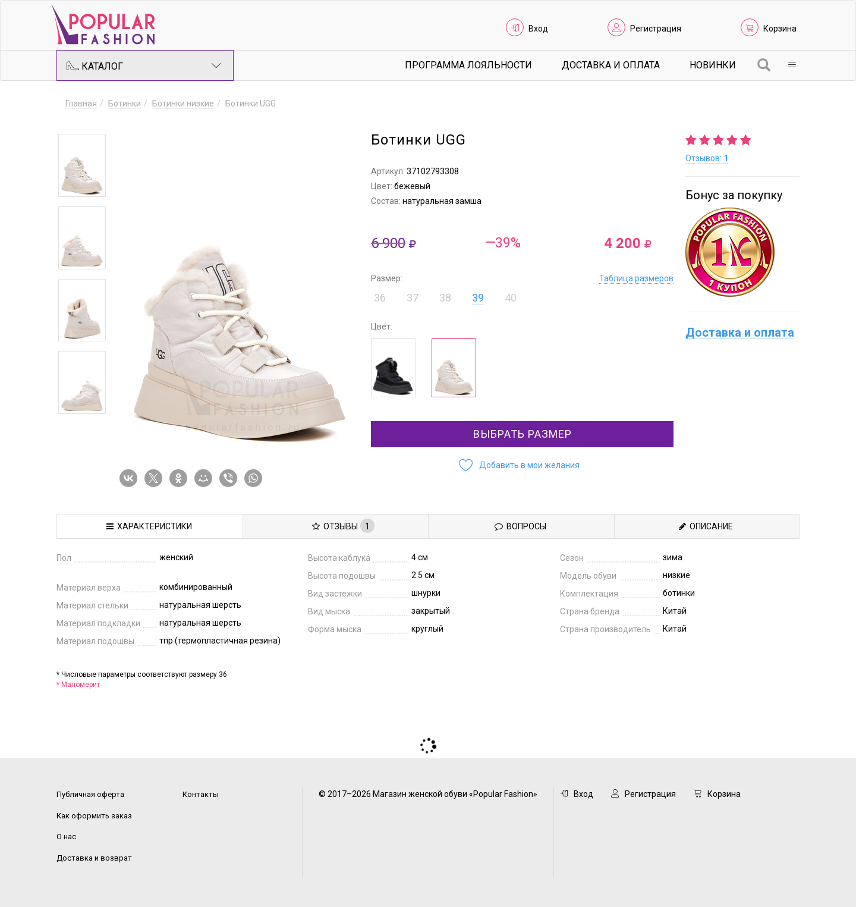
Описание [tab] (706, 526)
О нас (66, 836)
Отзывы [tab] (343, 526)
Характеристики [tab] (149, 526)
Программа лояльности (468, 65)
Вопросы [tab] (520, 526)
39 (478, 297)
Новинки (713, 65)
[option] (82, 165)
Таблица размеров (636, 278)
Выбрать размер (522, 434)
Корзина (780, 28)
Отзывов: (706, 158)
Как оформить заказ (94, 815)
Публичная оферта (90, 794)
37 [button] (412, 297)
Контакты (200, 794)
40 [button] (511, 297)
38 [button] (445, 297)
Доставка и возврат (94, 857)
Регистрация (655, 28)
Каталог (144, 65)
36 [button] (380, 297)
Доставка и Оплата (611, 65)
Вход (538, 28)
